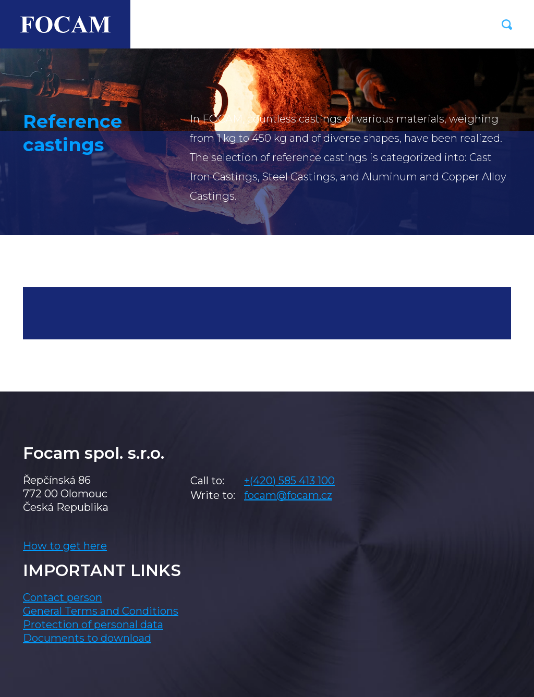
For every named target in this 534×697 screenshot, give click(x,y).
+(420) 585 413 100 (289, 480)
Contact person (62, 597)
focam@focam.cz (288, 495)
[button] (506, 24)
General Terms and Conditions (100, 611)
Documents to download (87, 638)
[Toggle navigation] (469, 24)
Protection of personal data (93, 624)
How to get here (65, 546)
